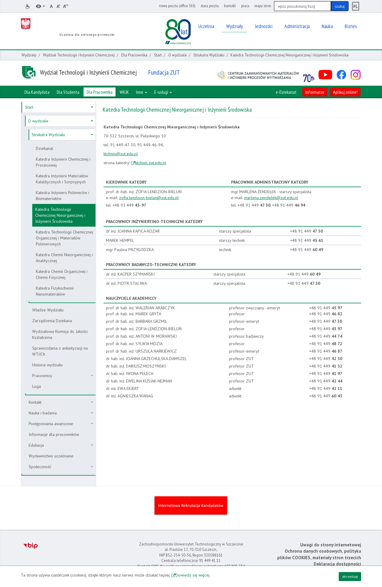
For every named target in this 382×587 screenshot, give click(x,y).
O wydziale (177, 55)
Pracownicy (62, 375)
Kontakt (61, 402)
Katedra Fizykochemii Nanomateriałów (55, 291)
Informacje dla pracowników (54, 434)
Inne (141, 92)
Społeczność (61, 466)
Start (158, 55)
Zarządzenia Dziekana (52, 320)
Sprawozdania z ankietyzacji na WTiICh (60, 351)
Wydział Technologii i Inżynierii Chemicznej (79, 55)
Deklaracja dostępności (337, 564)
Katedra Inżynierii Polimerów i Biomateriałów (62, 195)
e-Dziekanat (286, 92)
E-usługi (163, 92)
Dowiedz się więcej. (192, 575)
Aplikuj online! (345, 92)
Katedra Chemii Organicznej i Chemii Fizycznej (61, 274)
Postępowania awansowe (61, 423)
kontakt (230, 5)
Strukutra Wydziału (208, 55)
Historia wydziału (47, 365)
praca (245, 5)
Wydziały (28, 55)
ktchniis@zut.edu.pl (121, 153)
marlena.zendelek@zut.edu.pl (271, 197)
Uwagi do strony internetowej (330, 545)
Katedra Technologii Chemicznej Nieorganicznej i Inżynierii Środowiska (60, 215)
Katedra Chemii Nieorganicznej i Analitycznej (64, 257)
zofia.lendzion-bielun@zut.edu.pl (149, 197)
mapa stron (263, 5)
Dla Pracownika (134, 55)
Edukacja (61, 445)
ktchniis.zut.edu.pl (150, 162)
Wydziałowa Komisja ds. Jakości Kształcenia (60, 334)
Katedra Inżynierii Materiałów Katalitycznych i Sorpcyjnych (62, 179)
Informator (314, 92)
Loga (36, 386)
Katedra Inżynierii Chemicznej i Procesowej (63, 162)
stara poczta (210, 5)
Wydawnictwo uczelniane (51, 456)
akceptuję (350, 576)
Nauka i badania (61, 413)
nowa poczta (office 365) (177, 5)
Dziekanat (44, 148)
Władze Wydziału (48, 310)
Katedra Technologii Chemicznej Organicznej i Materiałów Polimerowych (64, 238)
